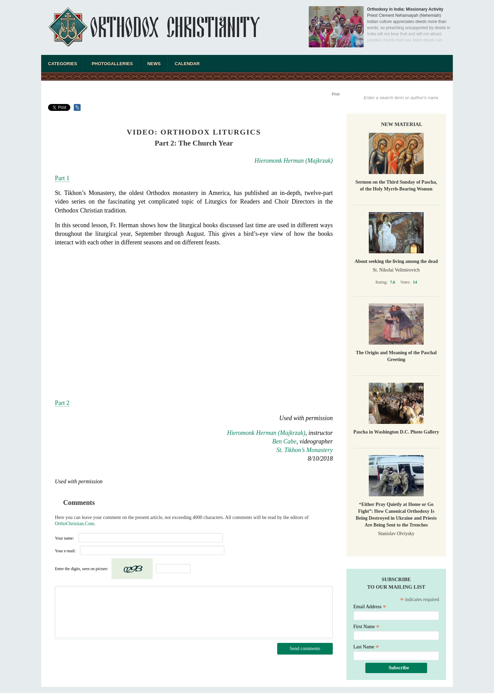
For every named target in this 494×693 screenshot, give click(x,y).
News (154, 63)
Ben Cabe (284, 441)
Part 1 (62, 178)
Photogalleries (112, 63)
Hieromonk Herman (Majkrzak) (294, 160)
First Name (366, 626)
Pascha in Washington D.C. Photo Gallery (396, 432)
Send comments (305, 648)
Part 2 (62, 403)
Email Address (369, 606)
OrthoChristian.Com (74, 523)
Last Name (366, 647)
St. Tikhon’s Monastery (305, 450)
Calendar (187, 63)
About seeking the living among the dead (396, 261)
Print (336, 94)
